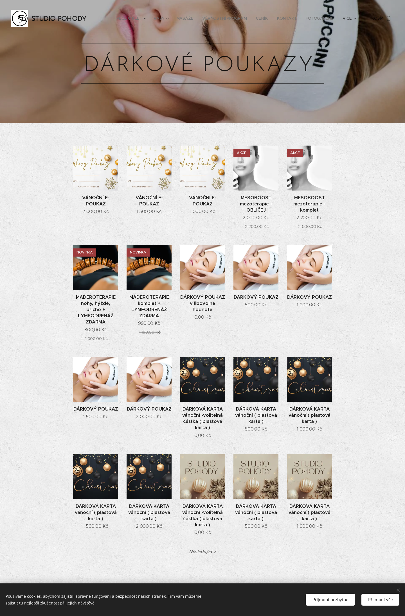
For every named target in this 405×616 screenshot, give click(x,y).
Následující (200, 552)
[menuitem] (134, 18)
